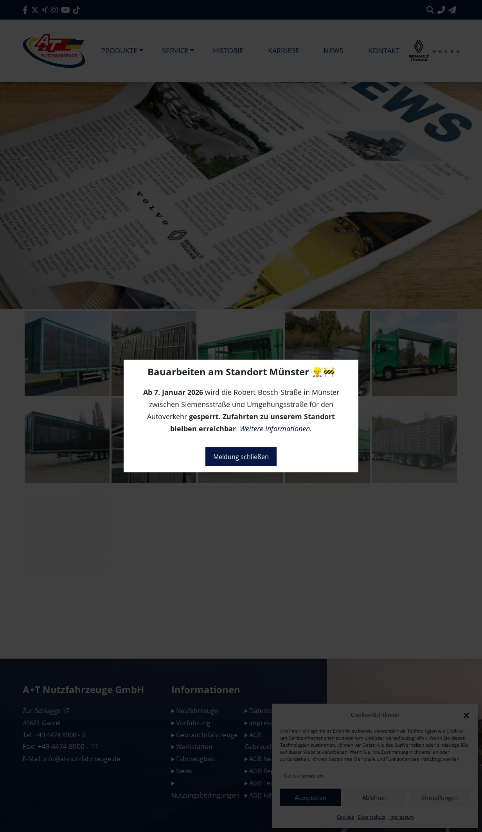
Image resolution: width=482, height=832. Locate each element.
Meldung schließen (241, 456)
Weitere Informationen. (276, 428)
